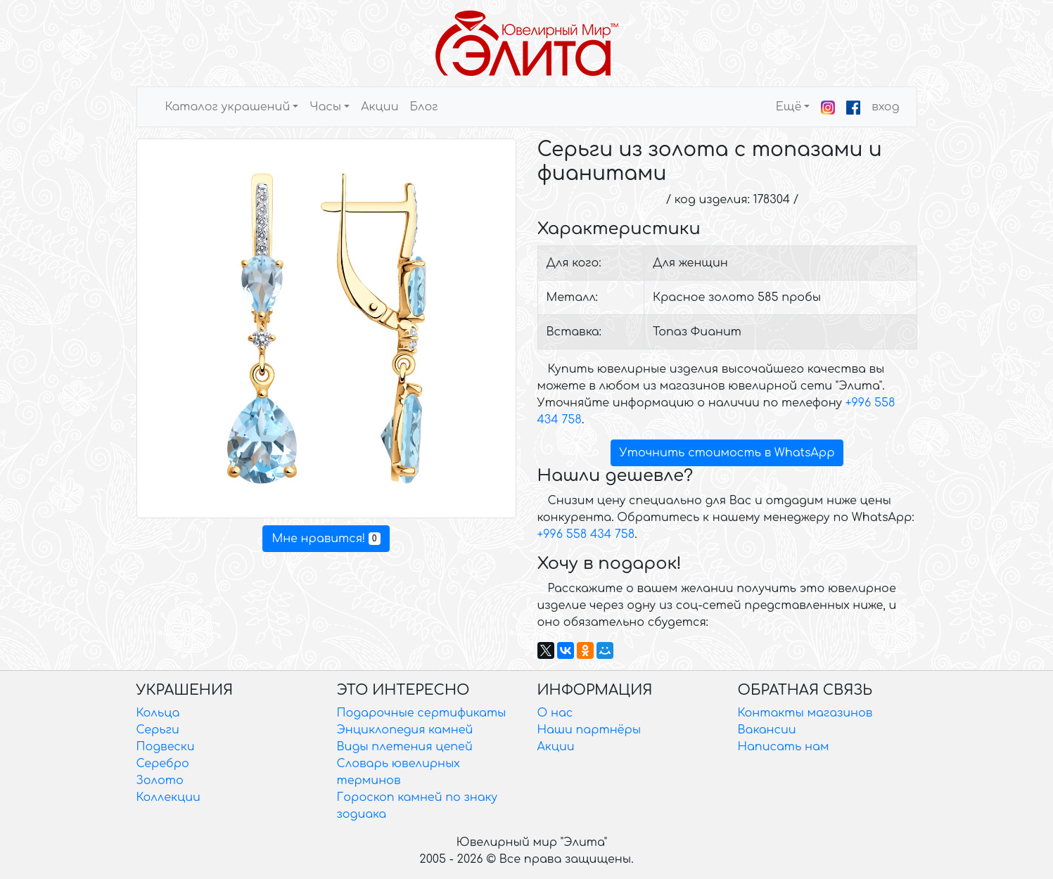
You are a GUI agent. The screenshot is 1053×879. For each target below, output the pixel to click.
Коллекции (168, 797)
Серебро (162, 763)
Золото (160, 780)
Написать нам (783, 746)
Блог (423, 107)
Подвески (165, 746)
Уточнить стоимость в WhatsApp (727, 453)
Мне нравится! (326, 538)
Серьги (157, 730)
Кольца (158, 713)
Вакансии (767, 730)
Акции (379, 107)
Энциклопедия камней (405, 730)
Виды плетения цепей (405, 746)
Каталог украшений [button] (228, 107)
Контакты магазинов (805, 713)
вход (885, 107)
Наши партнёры (589, 730)
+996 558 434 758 (586, 534)
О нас (555, 713)
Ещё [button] (789, 107)
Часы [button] (325, 107)
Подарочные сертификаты (421, 713)
